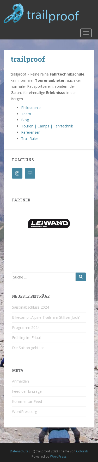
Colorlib (82, 451)
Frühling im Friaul (26, 337)
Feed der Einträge (27, 391)
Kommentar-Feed (27, 401)
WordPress (58, 456)
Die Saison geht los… (29, 347)
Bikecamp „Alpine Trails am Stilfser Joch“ (46, 317)
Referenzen (30, 132)
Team (26, 113)
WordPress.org (24, 411)
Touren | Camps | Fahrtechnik (47, 126)
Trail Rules (30, 138)
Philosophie (31, 107)
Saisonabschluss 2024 (30, 307)
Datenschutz (19, 451)
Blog (25, 119)
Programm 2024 (26, 327)
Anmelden (20, 381)
